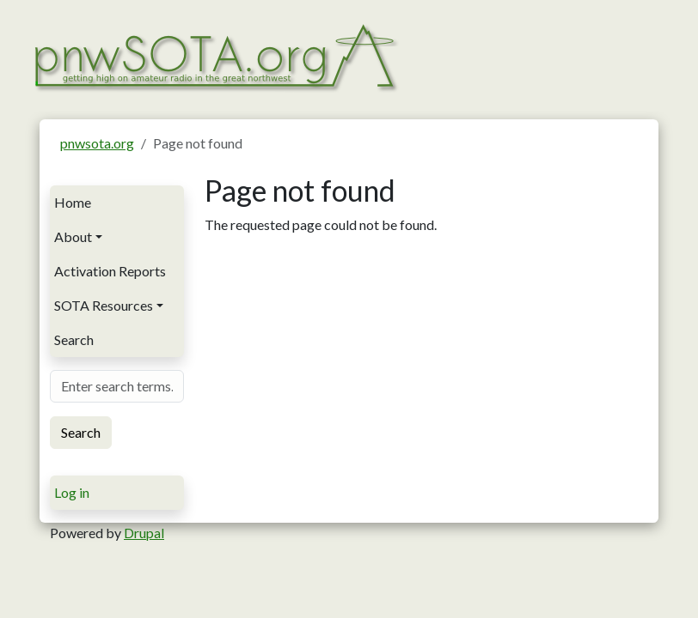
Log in (71, 492)
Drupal (144, 532)
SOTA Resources (103, 305)
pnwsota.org (97, 143)
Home (72, 202)
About (73, 236)
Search (74, 339)
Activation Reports (110, 271)
